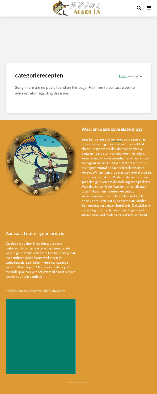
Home (123, 76)
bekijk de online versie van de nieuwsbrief (35, 291)
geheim (116, 139)
